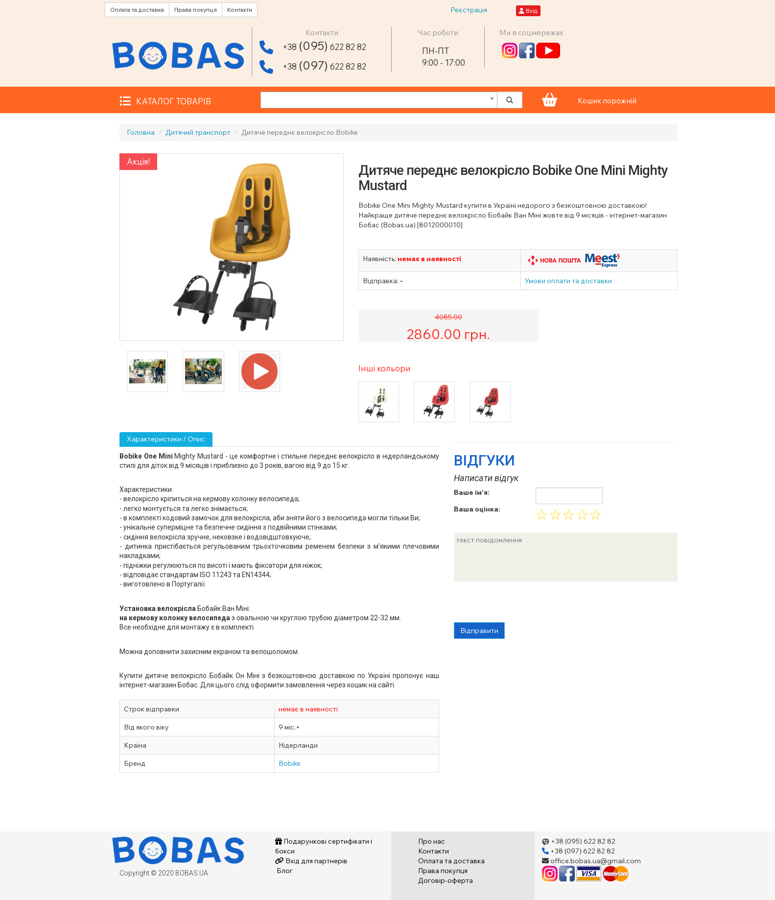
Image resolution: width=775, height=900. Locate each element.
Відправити (479, 630)
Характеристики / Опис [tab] (166, 439)
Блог (284, 870)
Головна (141, 132)
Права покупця (195, 9)
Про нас (431, 841)
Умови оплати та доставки (568, 280)
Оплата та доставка (137, 9)
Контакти (239, 9)
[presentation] (528, 603)
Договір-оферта (445, 880)
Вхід (528, 10)
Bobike (290, 763)
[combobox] (378, 100)
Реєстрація (468, 9)
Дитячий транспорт (198, 132)
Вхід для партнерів (311, 860)
